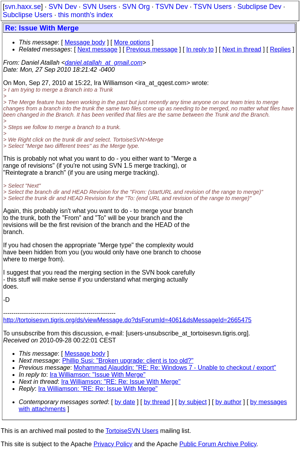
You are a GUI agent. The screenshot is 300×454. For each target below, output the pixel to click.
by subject (193, 402)
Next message (97, 49)
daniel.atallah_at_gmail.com (103, 62)
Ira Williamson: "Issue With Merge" (97, 374)
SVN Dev (62, 7)
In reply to (200, 49)
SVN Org (136, 7)
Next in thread (241, 49)
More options (132, 42)
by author (228, 402)
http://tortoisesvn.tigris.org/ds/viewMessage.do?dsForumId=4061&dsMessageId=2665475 (127, 320)
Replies (280, 49)
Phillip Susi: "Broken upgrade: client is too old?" (127, 360)
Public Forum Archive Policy (217, 444)
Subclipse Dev (259, 7)
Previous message (152, 49)
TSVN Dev (171, 7)
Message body (84, 42)
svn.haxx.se (23, 7)
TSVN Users (212, 7)
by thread (157, 402)
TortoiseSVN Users (131, 430)
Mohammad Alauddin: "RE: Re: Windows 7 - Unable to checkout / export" (175, 367)
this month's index (85, 15)
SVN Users (99, 7)
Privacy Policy (112, 444)
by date (124, 402)
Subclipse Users (27, 15)
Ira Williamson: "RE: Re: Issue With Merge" (121, 381)
